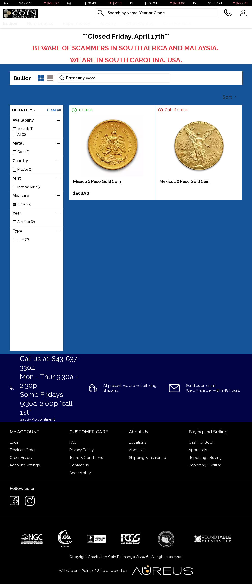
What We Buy (139, 23)
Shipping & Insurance (147, 457)
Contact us (79, 465)
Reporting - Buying (205, 457)
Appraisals (198, 450)
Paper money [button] (76, 23)
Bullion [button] (10, 23)
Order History (21, 457)
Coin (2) (23, 239)
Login (14, 442)
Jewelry (108, 23)
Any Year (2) (26, 221)
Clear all (54, 110)
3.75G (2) (24, 204)
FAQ (73, 442)
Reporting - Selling (205, 465)
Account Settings (25, 465)
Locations (137, 442)
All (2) (21, 134)
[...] (156, 12)
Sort (228, 97)
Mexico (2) (25, 169)
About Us (137, 450)
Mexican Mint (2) (29, 187)
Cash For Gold (177, 23)
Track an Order (23, 450)
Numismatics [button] (40, 23)
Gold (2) (23, 151)
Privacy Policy (81, 450)
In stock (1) (25, 128)
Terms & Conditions (86, 457)
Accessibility (80, 473)
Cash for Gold (201, 442)
